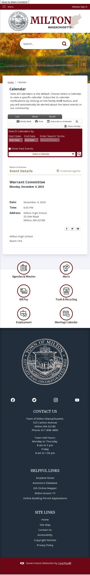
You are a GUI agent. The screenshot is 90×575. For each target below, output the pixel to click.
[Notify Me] (23, 121)
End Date (29, 136)
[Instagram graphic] (56, 400)
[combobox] (16, 140)
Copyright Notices (45, 540)
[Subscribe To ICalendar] (59, 121)
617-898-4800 (49, 430)
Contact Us (45, 529)
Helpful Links (45, 470)
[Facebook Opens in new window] (66, 229)
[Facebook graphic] (13, 400)
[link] (79, 7)
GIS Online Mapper (45, 488)
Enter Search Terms (52, 136)
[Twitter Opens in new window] (72, 229)
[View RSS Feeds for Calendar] (77, 121)
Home (11, 82)
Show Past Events (22, 148)
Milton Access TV (45, 493)
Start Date (15, 136)
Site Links (45, 512)
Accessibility (45, 534)
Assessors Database (45, 483)
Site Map (45, 524)
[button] (65, 43)
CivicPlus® (64, 563)
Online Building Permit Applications (45, 498)
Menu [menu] (11, 6)
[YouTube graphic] (77, 400)
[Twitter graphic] (34, 400)
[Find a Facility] (72, 126)
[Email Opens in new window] (77, 229)
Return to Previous (18, 167)
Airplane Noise (45, 477)
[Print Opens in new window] (39, 121)
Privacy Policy (45, 545)
